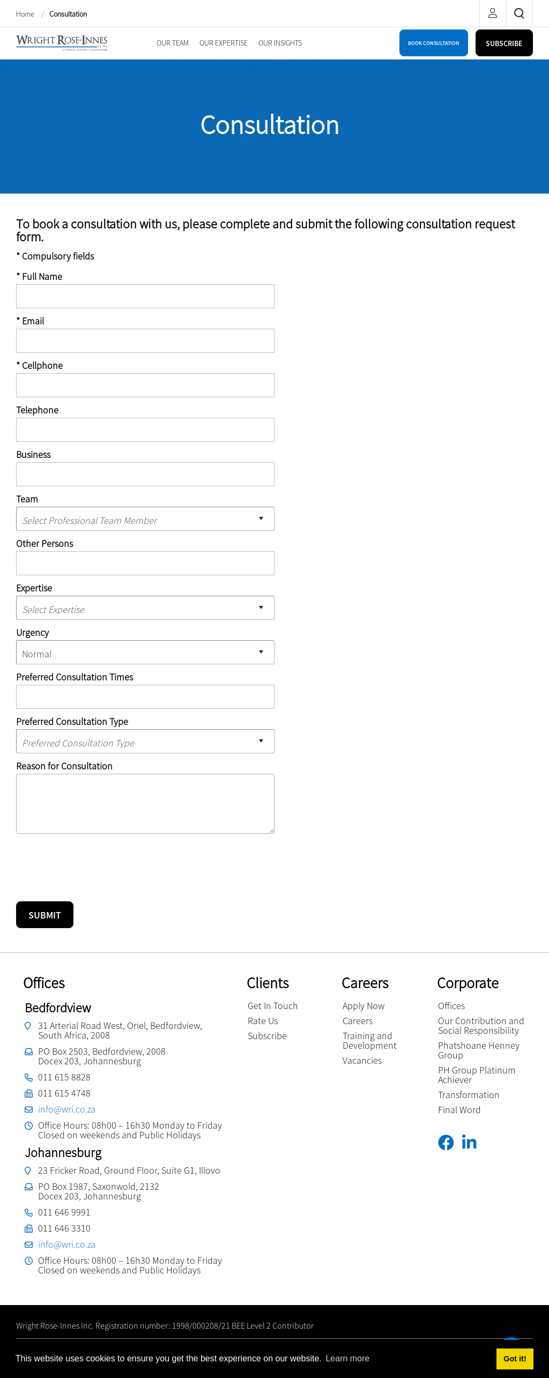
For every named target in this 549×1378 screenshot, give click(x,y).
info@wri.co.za (66, 1109)
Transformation (469, 1094)
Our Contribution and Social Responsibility (481, 1025)
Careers (358, 1020)
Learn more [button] (347, 1358)
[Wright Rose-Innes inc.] (61, 42)
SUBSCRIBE (504, 43)
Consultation (68, 14)
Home (26, 14)
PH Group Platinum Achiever (477, 1075)
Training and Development (370, 1040)
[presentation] (97, 863)
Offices (451, 1005)
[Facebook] (450, 1143)
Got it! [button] (514, 1358)
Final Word (459, 1109)
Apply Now (363, 1005)
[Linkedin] (473, 1143)
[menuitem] (172, 43)
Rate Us (263, 1020)
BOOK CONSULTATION (433, 43)
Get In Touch (273, 1005)
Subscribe (267, 1035)
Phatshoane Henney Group (479, 1050)
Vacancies (362, 1060)
